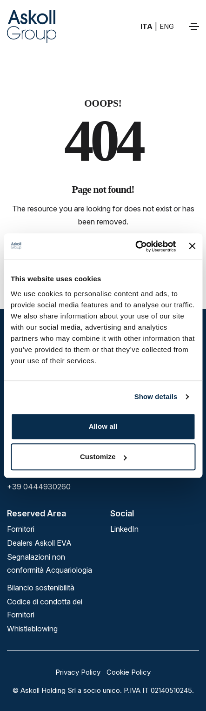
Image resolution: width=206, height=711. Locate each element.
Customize (103, 456)
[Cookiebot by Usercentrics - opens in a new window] (135, 246)
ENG (166, 26)
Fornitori (20, 529)
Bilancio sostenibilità (40, 587)
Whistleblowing (32, 628)
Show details (156, 396)
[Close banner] (192, 246)
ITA (146, 26)
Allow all (103, 426)
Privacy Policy (77, 672)
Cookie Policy (128, 672)
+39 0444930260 (39, 486)
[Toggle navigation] (194, 26)
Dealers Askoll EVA (39, 543)
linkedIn (124, 529)
